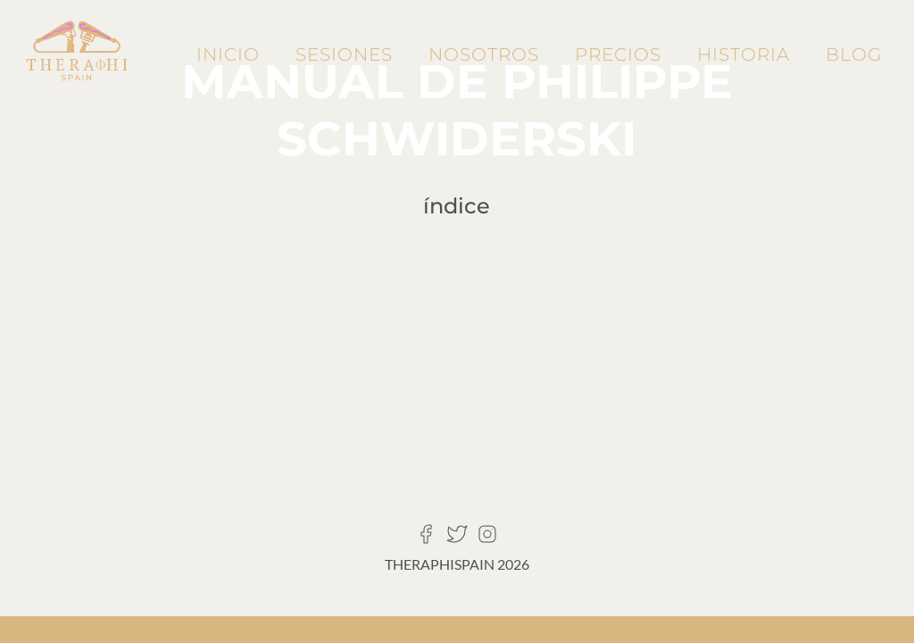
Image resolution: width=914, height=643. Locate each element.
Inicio (228, 54)
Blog (854, 54)
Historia (743, 54)
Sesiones (344, 54)
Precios (618, 54)
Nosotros (483, 54)
